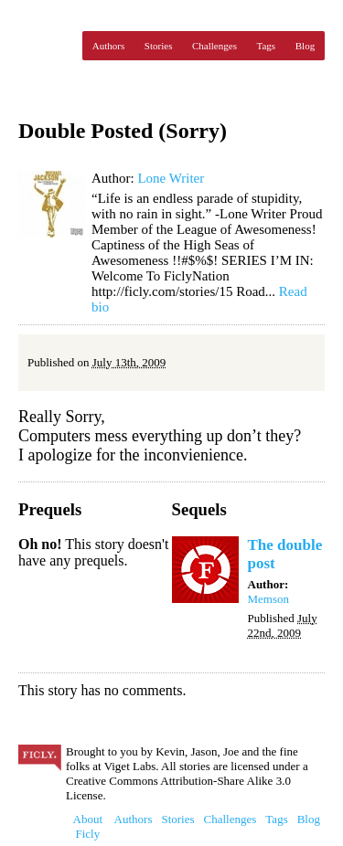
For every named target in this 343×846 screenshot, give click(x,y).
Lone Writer (170, 178)
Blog (305, 45)
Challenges (214, 45)
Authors (108, 45)
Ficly (45, 45)
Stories (159, 45)
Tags (266, 45)
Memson (269, 599)
